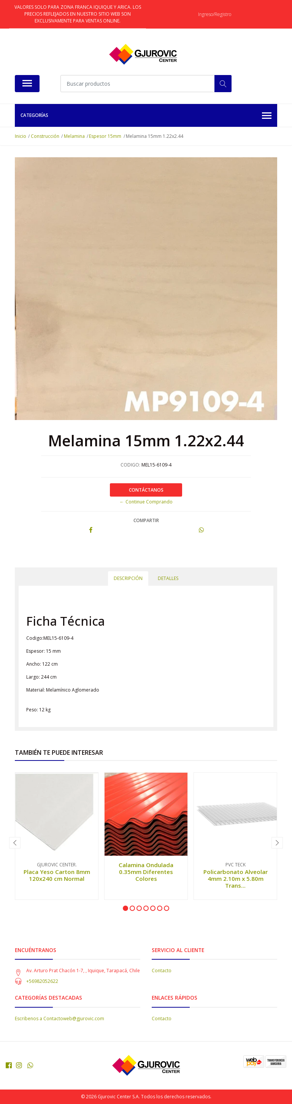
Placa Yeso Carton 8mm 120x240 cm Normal (57, 875)
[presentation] (15, 842)
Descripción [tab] (128, 578)
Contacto (161, 970)
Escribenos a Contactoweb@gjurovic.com (59, 1018)
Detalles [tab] (168, 578)
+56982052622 (42, 981)
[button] (125, 908)
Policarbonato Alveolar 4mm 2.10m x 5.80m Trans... (235, 878)
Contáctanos (146, 490)
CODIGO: (130, 465)
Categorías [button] (146, 116)
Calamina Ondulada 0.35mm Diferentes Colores (146, 871)
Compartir (146, 520)
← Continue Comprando (146, 501)
